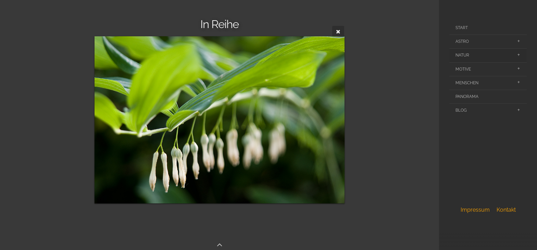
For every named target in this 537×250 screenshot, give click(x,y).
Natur (462, 55)
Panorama (466, 96)
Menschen (466, 82)
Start (461, 27)
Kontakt (506, 210)
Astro (462, 41)
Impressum (475, 210)
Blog (461, 110)
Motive (463, 69)
